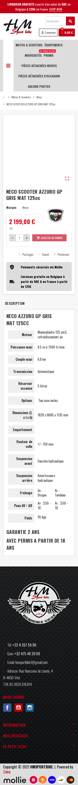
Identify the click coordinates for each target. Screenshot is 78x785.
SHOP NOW (55, 9)
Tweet (43, 254)
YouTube (18, 707)
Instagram (30, 707)
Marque (11, 207)
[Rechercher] (60, 21)
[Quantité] (20, 237)
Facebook (7, 707)
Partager (26, 254)
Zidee (7, 771)
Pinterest (61, 254)
